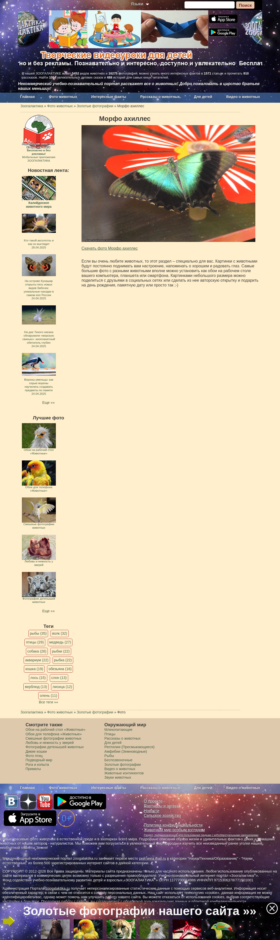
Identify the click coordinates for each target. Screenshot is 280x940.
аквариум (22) (36, 660)
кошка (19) (34, 669)
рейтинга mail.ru (152, 858)
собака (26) (36, 651)
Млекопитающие (118, 730)
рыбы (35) (38, 633)
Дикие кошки (36, 751)
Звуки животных (117, 777)
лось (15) (38, 678)
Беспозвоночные (118, 760)
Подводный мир (39, 760)
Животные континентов (124, 773)
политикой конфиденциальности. (219, 901)
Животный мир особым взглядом (174, 830)
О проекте (153, 801)
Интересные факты (108, 97)
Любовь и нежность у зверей (50, 743)
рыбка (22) (63, 660)
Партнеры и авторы (162, 806)
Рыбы (109, 756)
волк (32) (59, 633)
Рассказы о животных (160, 97)
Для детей (203, 97)
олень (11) (48, 696)
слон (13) (59, 678)
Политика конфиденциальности (173, 825)
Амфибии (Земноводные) (125, 751)
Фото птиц (34, 756)
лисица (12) (62, 687)
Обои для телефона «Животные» (54, 734)
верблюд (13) (36, 687)
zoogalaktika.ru (58, 888)
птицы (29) (35, 642)
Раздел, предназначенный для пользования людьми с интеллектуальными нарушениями (201, 835)
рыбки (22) (61, 651)
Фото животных (63, 97)
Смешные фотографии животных (54, 738)
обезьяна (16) (60, 669)
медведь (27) (60, 642)
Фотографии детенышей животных (55, 747)
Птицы (109, 734)
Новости (151, 811)
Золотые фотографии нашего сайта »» (140, 911)
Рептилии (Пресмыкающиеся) (129, 747)
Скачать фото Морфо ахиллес (110, 248)
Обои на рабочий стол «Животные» (56, 730)
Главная (27, 97)
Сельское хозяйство (162, 815)
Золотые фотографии (122, 765)
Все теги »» (48, 702)
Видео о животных (243, 97)
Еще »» (48, 403)
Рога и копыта (37, 765)
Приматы (33, 769)
